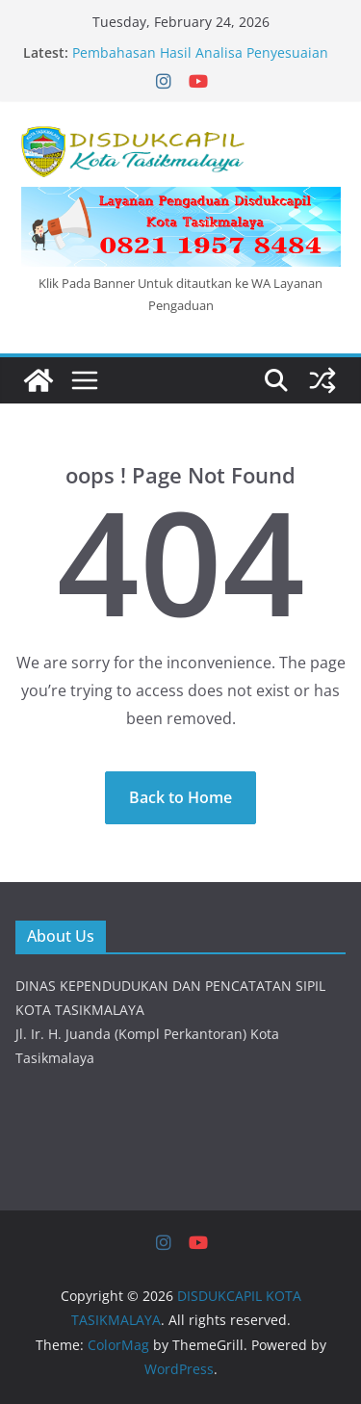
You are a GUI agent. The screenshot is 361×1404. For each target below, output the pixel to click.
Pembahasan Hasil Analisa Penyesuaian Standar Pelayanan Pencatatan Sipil (200, 62)
